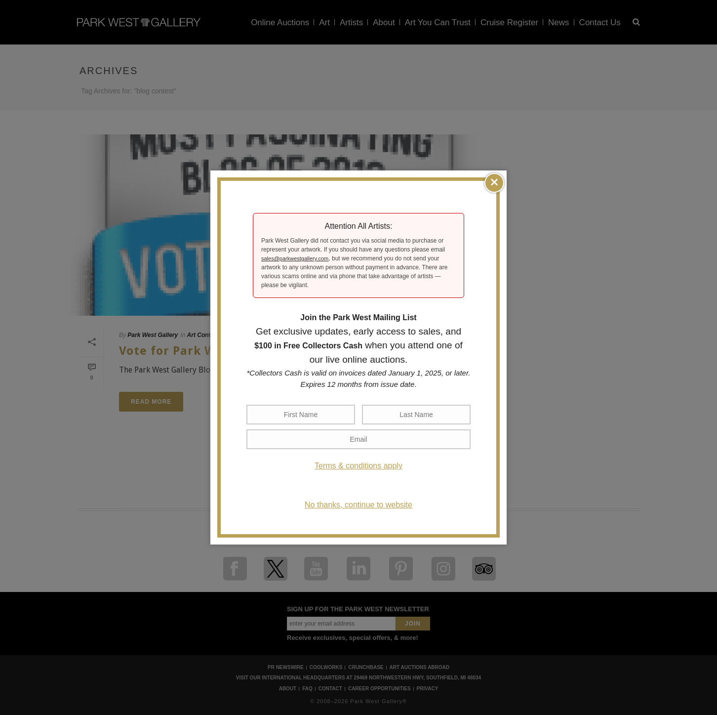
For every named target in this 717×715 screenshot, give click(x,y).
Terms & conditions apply (358, 466)
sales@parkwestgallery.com (294, 258)
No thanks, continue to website (358, 505)
